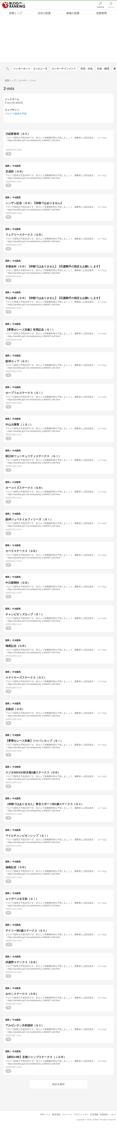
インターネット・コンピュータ (30, 68)
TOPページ (45, 1114)
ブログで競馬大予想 (16, 113)
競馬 (7, 166)
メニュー (111, 7)
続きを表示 (58, 1084)
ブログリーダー (81, 1114)
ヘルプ (112, 1114)
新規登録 (56, 1114)
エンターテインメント (64, 68)
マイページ (67, 1114)
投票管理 (101, 13)
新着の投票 (72, 13)
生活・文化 (86, 68)
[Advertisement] (58, 40)
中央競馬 (16, 166)
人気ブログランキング (13, 5)
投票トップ (15, 13)
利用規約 (104, 1114)
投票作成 (100, 7)
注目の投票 (44, 13)
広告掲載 (94, 1114)
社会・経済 (103, 68)
